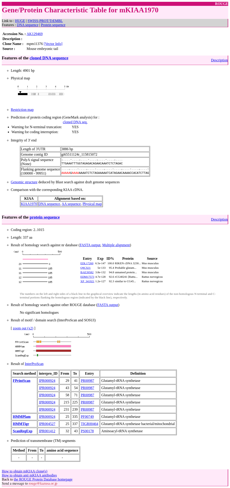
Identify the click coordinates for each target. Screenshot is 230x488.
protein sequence (45, 217)
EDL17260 (86, 263)
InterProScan (34, 364)
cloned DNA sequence (49, 58)
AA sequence (71, 204)
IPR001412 (47, 431)
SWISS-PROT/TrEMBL (45, 21)
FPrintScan (21, 381)
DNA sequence (27, 25)
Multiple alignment (116, 245)
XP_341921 (87, 281)
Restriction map (22, 110)
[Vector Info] (53, 44)
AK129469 (35, 34)
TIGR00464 (89, 424)
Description (219, 60)
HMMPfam (22, 417)
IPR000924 (47, 381)
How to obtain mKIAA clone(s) (24, 471)
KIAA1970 (29, 204)
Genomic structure (24, 182)
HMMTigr (21, 424)
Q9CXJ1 (85, 267)
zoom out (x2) (23, 328)
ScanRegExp (22, 431)
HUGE (20, 21)
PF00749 (87, 417)
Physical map (92, 204)
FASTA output (90, 245)
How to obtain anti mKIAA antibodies (29, 475)
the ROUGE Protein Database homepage (43, 479)
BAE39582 (87, 272)
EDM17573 (87, 276)
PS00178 (87, 431)
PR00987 (87, 381)
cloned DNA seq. (75, 122)
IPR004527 (47, 424)
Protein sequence (53, 25)
